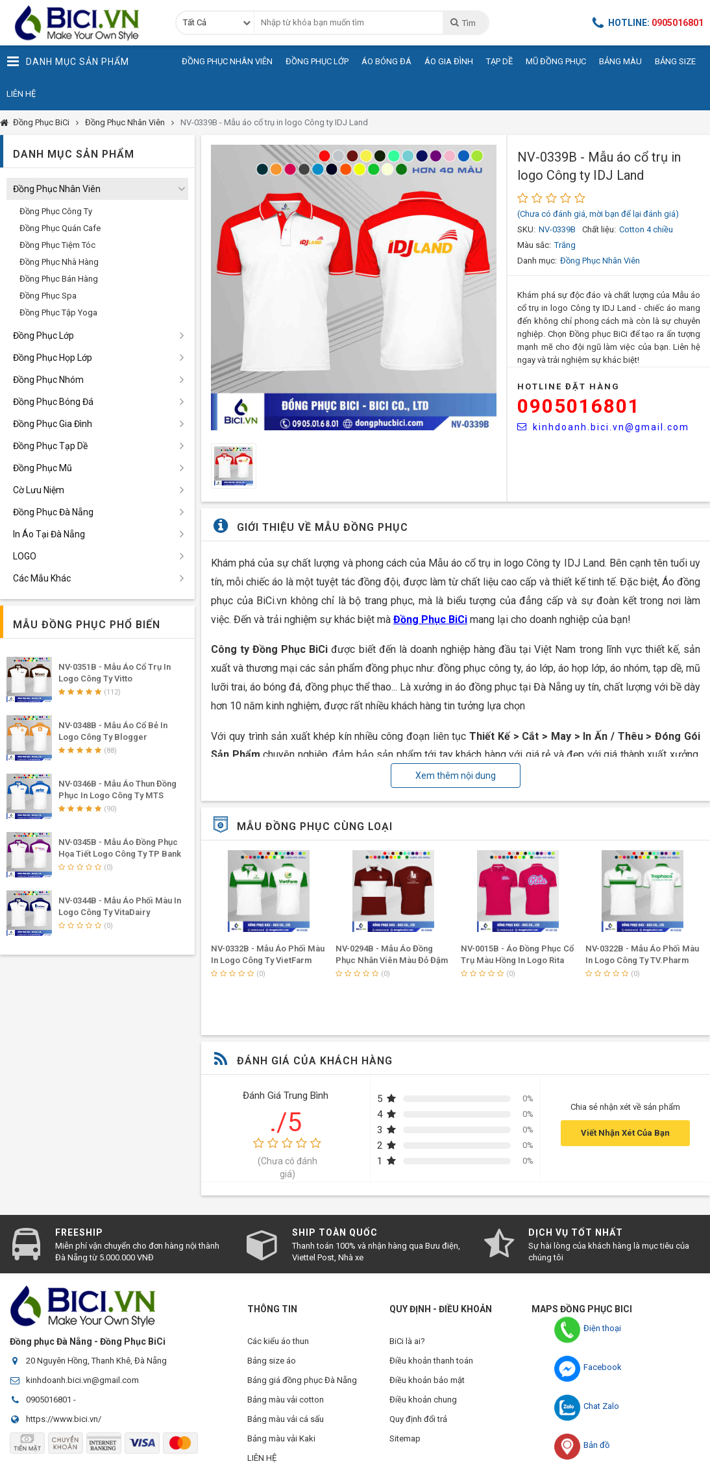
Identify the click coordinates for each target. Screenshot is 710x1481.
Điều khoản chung (423, 1399)
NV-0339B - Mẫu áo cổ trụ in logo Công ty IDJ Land (274, 122)
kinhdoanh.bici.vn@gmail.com (603, 427)
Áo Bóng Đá (386, 61)
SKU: (526, 229)
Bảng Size (675, 61)
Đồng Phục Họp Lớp (52, 357)
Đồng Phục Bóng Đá (53, 402)
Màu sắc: (534, 245)
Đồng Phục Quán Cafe (60, 228)
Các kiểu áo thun (278, 1341)
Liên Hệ (21, 94)
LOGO (24, 556)
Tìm (462, 23)
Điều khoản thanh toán (431, 1360)
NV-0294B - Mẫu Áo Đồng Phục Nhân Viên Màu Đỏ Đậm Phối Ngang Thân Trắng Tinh (392, 960)
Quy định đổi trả (418, 1419)
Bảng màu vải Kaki (281, 1438)
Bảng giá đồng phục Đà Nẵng (302, 1380)
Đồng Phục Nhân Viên (227, 61)
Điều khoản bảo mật (427, 1380)
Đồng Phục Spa (48, 295)
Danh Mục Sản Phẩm (67, 61)
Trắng (565, 245)
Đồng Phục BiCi (41, 122)
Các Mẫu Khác (42, 578)
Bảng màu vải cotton (285, 1399)
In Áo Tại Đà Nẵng (49, 534)
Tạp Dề (499, 61)
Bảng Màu (620, 61)
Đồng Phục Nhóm (48, 379)
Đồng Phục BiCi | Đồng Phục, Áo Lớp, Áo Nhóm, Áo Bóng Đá (81, 22)
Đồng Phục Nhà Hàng (59, 262)
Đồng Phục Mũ (42, 468)
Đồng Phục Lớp (317, 61)
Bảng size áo (271, 1360)
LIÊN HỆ (261, 1458)
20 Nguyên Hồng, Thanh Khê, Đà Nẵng (96, 1360)
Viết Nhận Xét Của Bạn (625, 1133)
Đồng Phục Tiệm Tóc (57, 245)
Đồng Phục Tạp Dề (50, 446)
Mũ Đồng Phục (556, 61)
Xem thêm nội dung (455, 775)
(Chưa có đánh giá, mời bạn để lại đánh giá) (598, 214)
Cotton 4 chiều (646, 229)
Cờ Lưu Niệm (38, 490)
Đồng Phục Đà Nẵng (53, 512)
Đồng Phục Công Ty (55, 211)
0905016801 (579, 406)
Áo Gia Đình (448, 61)
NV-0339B (557, 229)
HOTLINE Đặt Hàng (568, 386)
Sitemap (405, 1438)
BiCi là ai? (407, 1341)
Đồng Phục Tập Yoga (58, 312)
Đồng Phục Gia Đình (52, 424)
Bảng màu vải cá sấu (285, 1419)
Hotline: (648, 22)
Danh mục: (537, 260)
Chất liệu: (599, 229)
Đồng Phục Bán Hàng (58, 279)
